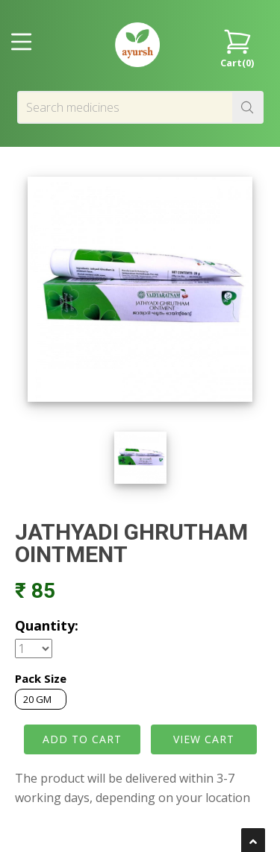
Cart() (237, 47)
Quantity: (46, 625)
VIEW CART (203, 739)
